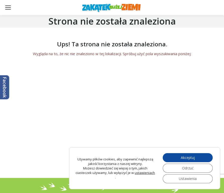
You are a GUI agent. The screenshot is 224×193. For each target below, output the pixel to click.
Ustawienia (188, 178)
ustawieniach (145, 172)
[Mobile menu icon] (8, 8)
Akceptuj (188, 157)
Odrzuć (188, 168)
